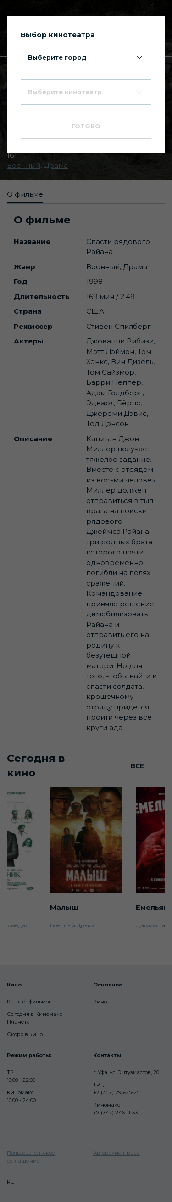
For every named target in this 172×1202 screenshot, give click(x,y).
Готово (86, 126)
